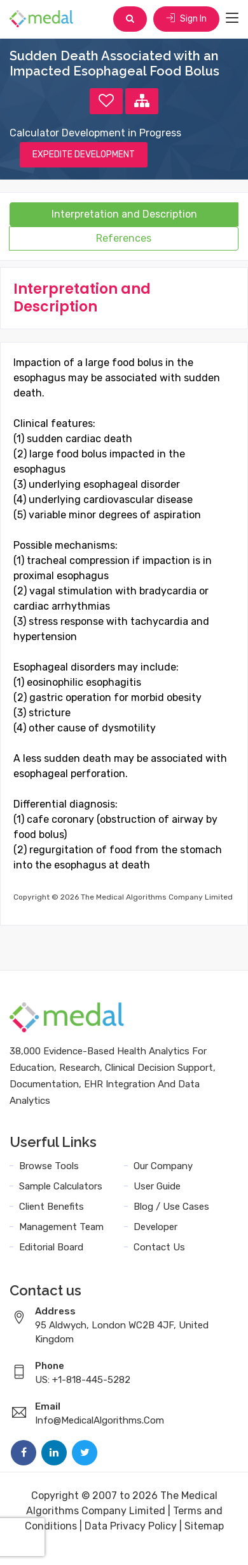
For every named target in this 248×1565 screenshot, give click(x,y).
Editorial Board (51, 1247)
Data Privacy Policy (131, 1526)
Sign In (186, 18)
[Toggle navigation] (232, 18)
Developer (155, 1227)
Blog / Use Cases (171, 1206)
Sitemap (204, 1526)
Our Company (163, 1166)
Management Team (61, 1227)
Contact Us (159, 1247)
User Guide (157, 1186)
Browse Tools (49, 1166)
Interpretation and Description (124, 214)
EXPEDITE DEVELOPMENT (83, 154)
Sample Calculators (60, 1186)
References (123, 238)
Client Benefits (51, 1206)
